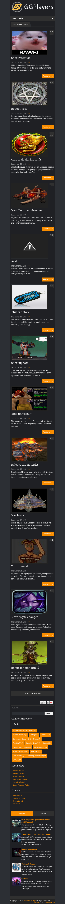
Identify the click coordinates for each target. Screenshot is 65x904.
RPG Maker (17, 756)
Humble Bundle (18, 771)
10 (52, 184)
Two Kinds (16, 804)
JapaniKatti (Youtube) (20, 779)
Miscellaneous (39, 747)
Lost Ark (25, 879)
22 (52, 642)
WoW (51, 34)
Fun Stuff (16, 743)
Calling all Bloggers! (29, 864)
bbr (29, 62)
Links (26, 747)
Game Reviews (31, 743)
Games (45, 743)
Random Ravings (29, 900)
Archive (43, 813)
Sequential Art (18, 801)
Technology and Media (35, 756)
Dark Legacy (17, 795)
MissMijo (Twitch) (19, 782)
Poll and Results (19, 751)
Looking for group (19, 798)
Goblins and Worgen (29, 849)
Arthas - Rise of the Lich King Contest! (36, 834)
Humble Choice (18, 774)
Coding (32, 735)
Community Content (20, 739)
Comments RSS (49, 902)
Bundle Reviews (19, 735)
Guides (15, 747)
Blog (31, 730)
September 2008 (20, 25)
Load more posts (32, 693)
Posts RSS (37, 902)
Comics (43, 735)
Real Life (34, 751)
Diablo (35, 739)
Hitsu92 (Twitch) (18, 776)
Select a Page (17, 18)
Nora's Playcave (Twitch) (22, 785)
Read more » (48, 76)
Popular (22, 813)
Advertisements (18, 730)
